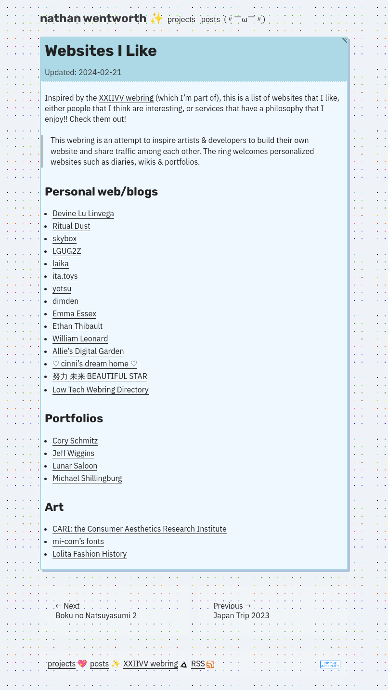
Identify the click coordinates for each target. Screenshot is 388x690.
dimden (65, 301)
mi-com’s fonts (78, 541)
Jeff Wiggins (73, 453)
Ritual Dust (71, 226)
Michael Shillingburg (87, 478)
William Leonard (80, 338)
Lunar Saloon (74, 465)
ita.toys (65, 276)
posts (210, 19)
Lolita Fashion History (89, 554)
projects (181, 19)
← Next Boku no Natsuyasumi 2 (96, 610)
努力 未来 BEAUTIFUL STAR (99, 376)
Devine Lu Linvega (83, 213)
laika (60, 263)
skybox (64, 238)
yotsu (61, 288)
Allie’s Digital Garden (88, 351)
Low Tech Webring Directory (100, 389)
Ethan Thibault (77, 326)
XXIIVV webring (126, 98)
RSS (198, 663)
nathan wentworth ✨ (102, 18)
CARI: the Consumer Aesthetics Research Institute (139, 529)
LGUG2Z (66, 251)
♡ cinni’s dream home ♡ (94, 363)
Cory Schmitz (75, 440)
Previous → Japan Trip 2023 (241, 610)
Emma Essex (74, 313)
